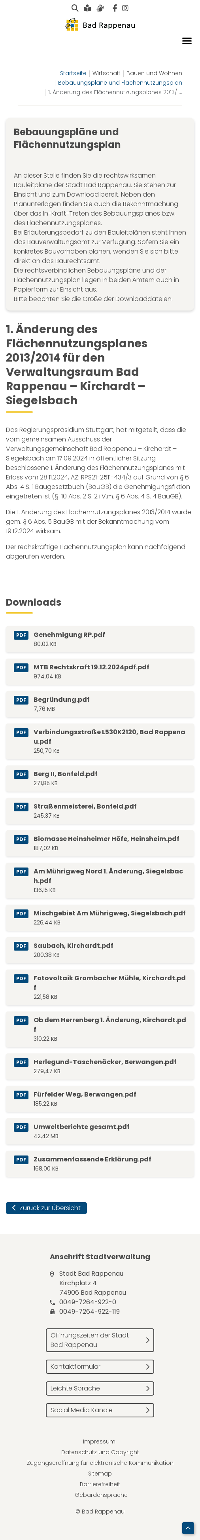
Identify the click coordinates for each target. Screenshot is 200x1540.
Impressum (99, 1441)
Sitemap (100, 1473)
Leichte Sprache (75, 1388)
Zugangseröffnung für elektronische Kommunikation (100, 1463)
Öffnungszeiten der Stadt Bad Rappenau (90, 1340)
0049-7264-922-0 (87, 1302)
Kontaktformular (75, 1366)
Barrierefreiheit (100, 1484)
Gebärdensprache (101, 1495)
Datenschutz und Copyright (100, 1452)
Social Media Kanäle (82, 1410)
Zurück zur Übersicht (46, 1207)
